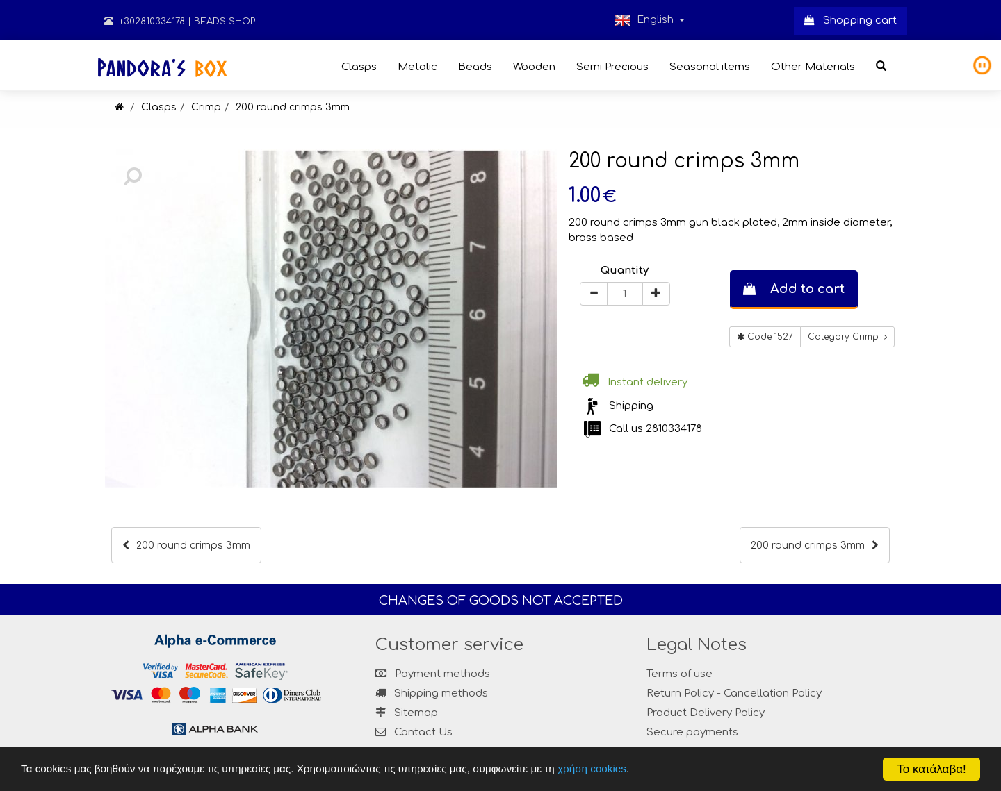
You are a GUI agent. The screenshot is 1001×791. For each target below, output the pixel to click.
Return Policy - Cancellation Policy (734, 693)
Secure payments (692, 732)
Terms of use (679, 674)
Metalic (417, 67)
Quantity (625, 270)
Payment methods (432, 674)
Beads (475, 67)
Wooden (534, 67)
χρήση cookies (593, 768)
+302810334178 (144, 21)
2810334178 (674, 429)
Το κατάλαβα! (931, 769)
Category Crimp (847, 337)
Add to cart (794, 289)
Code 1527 (765, 337)
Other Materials (813, 67)
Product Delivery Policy (705, 713)
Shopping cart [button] (850, 20)
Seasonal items (709, 67)
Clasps (359, 67)
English (650, 20)
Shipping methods (431, 693)
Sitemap (406, 713)
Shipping (631, 406)
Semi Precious (612, 67)
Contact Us (423, 732)
